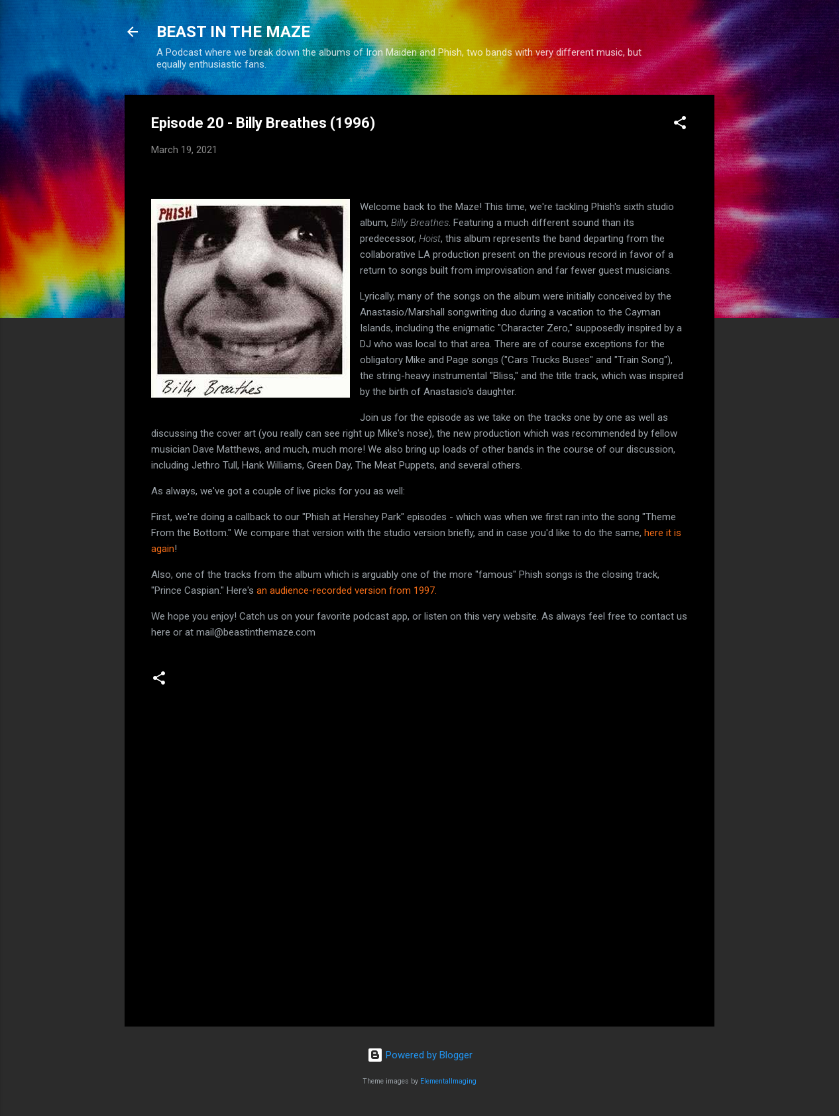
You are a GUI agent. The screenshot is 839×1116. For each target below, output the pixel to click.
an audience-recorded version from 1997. (346, 590)
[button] (680, 125)
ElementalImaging (448, 1081)
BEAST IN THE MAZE (233, 32)
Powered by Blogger (420, 1055)
